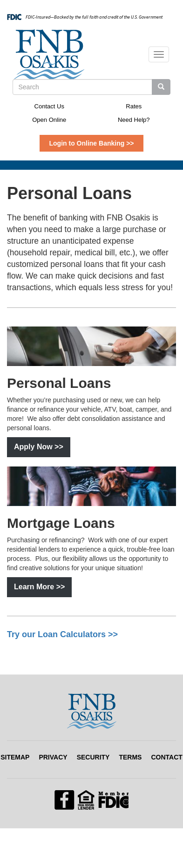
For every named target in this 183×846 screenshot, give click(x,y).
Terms (130, 757)
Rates (134, 106)
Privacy (53, 757)
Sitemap (14, 757)
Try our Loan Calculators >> (62, 634)
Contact (166, 757)
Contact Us (49, 106)
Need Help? (134, 119)
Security (93, 757)
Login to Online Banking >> (91, 143)
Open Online (49, 119)
